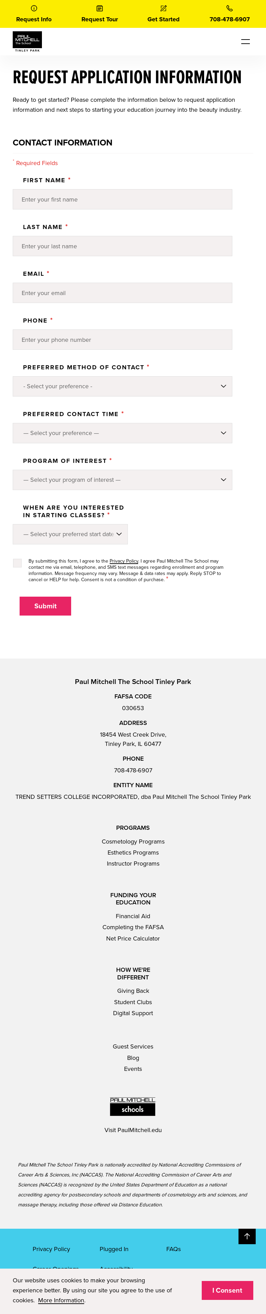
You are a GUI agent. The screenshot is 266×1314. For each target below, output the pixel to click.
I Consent (227, 1290)
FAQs (173, 1249)
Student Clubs (133, 1002)
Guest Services (133, 1046)
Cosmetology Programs (133, 841)
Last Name (45, 227)
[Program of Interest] (122, 480)
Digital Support (133, 1013)
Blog (133, 1058)
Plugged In (114, 1249)
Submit (45, 606)
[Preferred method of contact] (122, 386)
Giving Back (133, 991)
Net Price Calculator (133, 938)
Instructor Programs (133, 863)
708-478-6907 (133, 770)
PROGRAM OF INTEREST (67, 461)
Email (36, 274)
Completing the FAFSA (133, 927)
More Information (61, 1300)
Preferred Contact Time (73, 414)
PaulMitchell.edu (140, 1130)
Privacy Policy (124, 561)
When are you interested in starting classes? (73, 511)
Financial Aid (133, 916)
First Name (47, 180)
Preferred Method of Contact (86, 367)
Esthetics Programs (133, 852)
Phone (38, 320)
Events (133, 1069)
